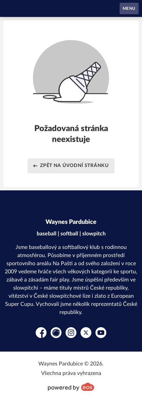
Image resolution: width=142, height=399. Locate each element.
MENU (129, 8)
